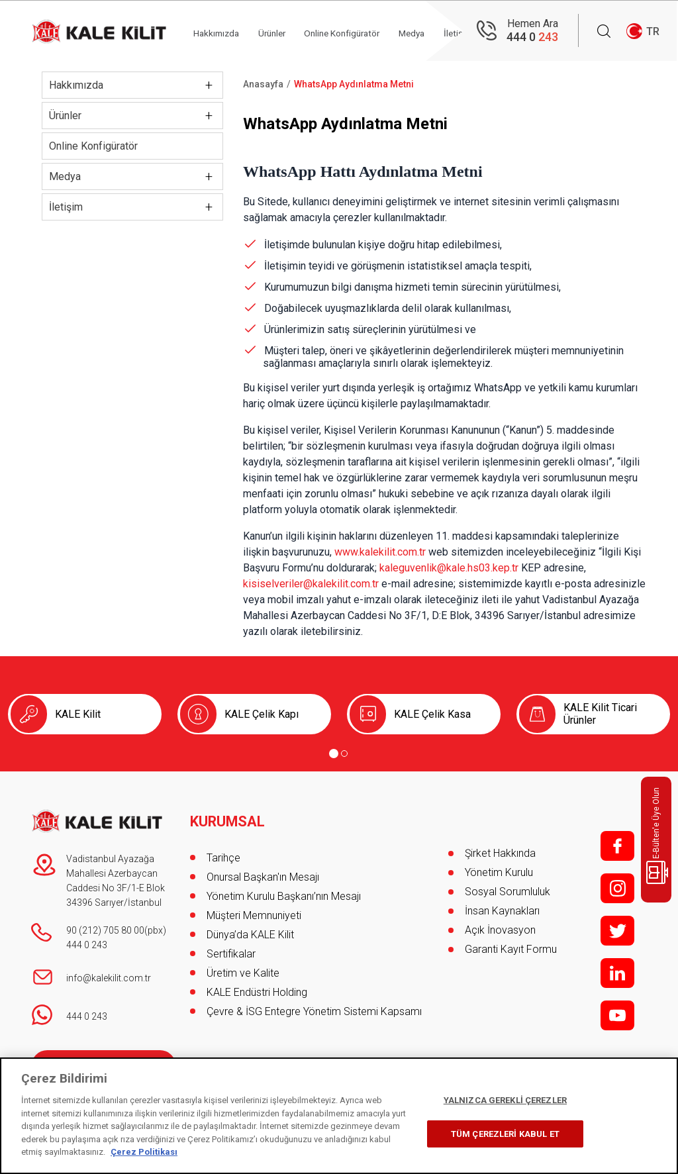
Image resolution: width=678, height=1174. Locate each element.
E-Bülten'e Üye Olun (658, 835)
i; (617, 888)
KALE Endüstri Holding (257, 987)
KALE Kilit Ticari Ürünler (600, 713)
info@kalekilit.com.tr (108, 978)
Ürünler (282, 31)
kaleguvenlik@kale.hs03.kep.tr (448, 568)
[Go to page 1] (333, 753)
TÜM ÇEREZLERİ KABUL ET (505, 1134)
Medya (65, 176)
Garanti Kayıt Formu (512, 949)
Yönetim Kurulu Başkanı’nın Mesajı (284, 891)
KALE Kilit (78, 714)
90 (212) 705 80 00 (105, 930)
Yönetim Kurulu (499, 872)
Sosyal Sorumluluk (507, 891)
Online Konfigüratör (358, 31)
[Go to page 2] (344, 753)
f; (617, 846)
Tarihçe (223, 853)
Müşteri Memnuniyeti (254, 911)
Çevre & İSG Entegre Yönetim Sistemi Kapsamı (314, 1007)
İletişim (66, 207)
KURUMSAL (228, 817)
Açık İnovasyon (500, 930)
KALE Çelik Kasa (432, 714)
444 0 (532, 37)
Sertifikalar (231, 949)
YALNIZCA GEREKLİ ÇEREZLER (505, 1100)
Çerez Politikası (144, 1152)
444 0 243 (86, 945)
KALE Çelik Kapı (261, 714)
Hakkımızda (223, 31)
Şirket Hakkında (500, 853)
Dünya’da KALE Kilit (250, 930)
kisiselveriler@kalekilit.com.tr (311, 583)
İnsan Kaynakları (502, 911)
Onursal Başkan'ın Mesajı (263, 872)
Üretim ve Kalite (243, 968)
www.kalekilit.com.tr (380, 552)
